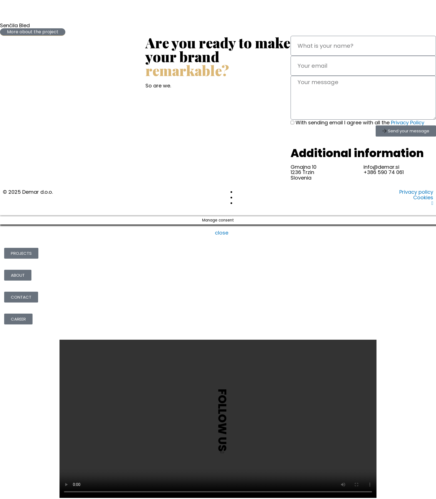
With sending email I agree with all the (360, 122)
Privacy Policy (407, 122)
